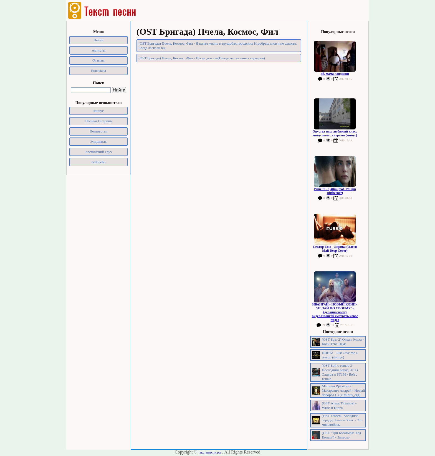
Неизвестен (98, 131)
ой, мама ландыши (335, 74)
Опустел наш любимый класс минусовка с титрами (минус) (335, 133)
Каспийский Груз (98, 152)
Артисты (98, 50)
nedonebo (99, 162)
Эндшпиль (98, 141)
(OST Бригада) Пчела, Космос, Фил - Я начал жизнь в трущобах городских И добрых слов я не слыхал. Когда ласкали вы (217, 45)
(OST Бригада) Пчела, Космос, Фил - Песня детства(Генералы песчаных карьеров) (201, 58)
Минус (98, 111)
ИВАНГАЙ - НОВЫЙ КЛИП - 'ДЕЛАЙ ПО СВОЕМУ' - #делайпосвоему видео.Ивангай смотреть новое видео (335, 312)
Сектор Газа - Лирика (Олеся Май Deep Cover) (335, 249)
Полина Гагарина (98, 121)
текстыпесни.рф (209, 452)
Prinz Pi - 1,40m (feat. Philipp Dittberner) (335, 191)
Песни (98, 40)
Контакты (98, 70)
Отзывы (98, 60)
